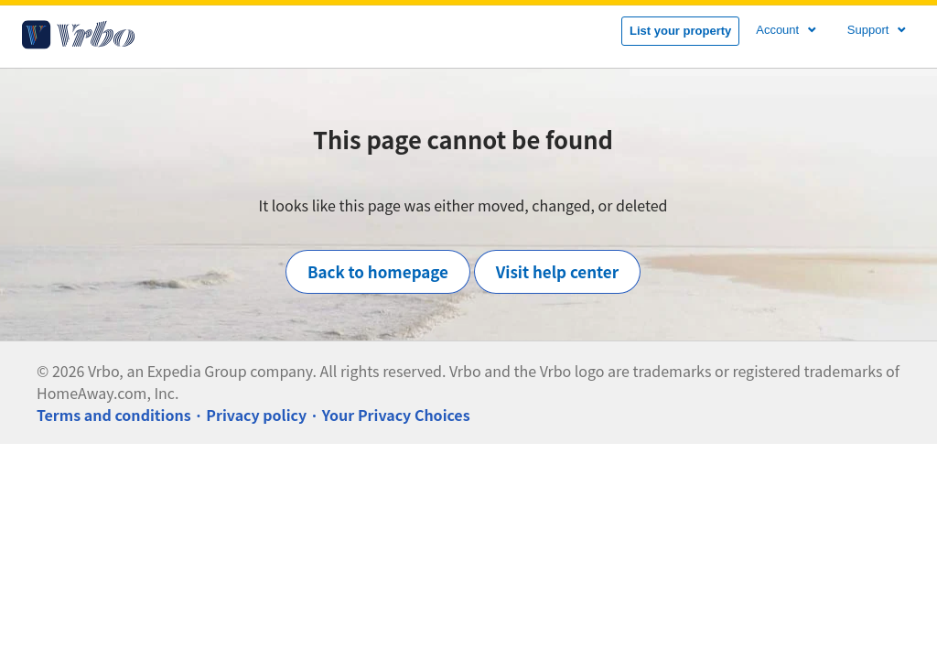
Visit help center (557, 271)
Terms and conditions (114, 415)
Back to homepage (377, 271)
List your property (680, 31)
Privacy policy (256, 415)
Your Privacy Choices (396, 415)
